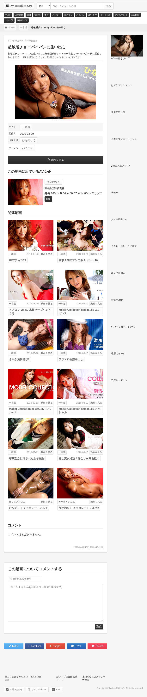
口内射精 (19, 15)
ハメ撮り (56, 15)
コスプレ (68, 15)
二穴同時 (135, 15)
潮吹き (37, 15)
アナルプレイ (121, 15)
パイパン (80, 15)
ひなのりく (29, 140)
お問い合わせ (15, 689)
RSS (58, 689)
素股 (46, 15)
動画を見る (57, 159)
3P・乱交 (92, 15)
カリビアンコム (17, 501)
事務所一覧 (22, 20)
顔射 (29, 15)
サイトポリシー (39, 689)
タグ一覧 (9, 20)
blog (48, 199)
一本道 (26, 127)
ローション (106, 15)
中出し (8, 15)
